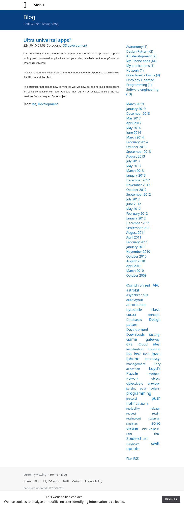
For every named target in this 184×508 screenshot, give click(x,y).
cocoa (131, 314)
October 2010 (136, 256)
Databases (134, 320)
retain (156, 413)
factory (154, 334)
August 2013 (135, 156)
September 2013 (138, 151)
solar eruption (150, 429)
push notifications (143, 400)
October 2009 (136, 275)
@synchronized (138, 285)
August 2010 (135, 261)
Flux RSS (132, 458)
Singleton (132, 423)
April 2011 (133, 237)
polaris (155, 388)
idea (156, 344)
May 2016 (133, 128)
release (155, 408)
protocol (131, 398)
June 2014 (133, 132)
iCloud (143, 344)
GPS (129, 344)
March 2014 (135, 137)
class (155, 309)
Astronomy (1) (136, 46)
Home (54, 474)
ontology (154, 383)
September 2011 (138, 228)
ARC (156, 285)
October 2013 (136, 147)
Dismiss (171, 499)
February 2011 (137, 242)
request (131, 413)
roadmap (154, 418)
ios (34, 104)
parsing (131, 388)
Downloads (135, 334)
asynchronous (137, 295)
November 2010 (138, 251)
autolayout (134, 299)
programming (138, 393)
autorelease (136, 304)
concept (154, 315)
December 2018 (138, 113)
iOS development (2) (141, 56)
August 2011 (135, 232)
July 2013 (133, 161)
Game (131, 339)
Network (132, 378)
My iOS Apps (51, 481)
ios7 (137, 353)
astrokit (132, 290)
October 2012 (136, 190)
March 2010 (135, 270)
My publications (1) (140, 66)
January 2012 (136, 218)
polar (143, 388)
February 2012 (137, 213)
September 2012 (138, 194)
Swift (66, 481)
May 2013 (133, 166)
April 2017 (133, 123)
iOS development (74, 45)
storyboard (132, 444)
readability (133, 408)
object (155, 378)
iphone (132, 358)
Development (48, 104)
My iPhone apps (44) (141, 61)
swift (155, 443)
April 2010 (133, 266)
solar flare (143, 434)
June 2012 (133, 204)
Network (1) (135, 70)
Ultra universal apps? (47, 40)
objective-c (134, 383)
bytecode (134, 309)
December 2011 (138, 223)
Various (77, 481)
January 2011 (136, 247)
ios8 (146, 354)
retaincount (133, 418)
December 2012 (138, 180)
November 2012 (138, 185)
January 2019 (136, 109)
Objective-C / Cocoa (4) (143, 75)
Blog (29, 17)
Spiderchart (137, 438)
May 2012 (133, 209)
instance (154, 349)
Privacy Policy (93, 481)
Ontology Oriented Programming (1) (140, 82)
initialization (135, 349)
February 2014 (137, 142)
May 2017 (133, 118)
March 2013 (135, 170)
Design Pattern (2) (139, 51)
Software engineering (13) (142, 91)
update (133, 448)
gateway (153, 339)
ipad (156, 353)
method (154, 374)
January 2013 (136, 175)
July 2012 (133, 199)
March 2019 (135, 104)
